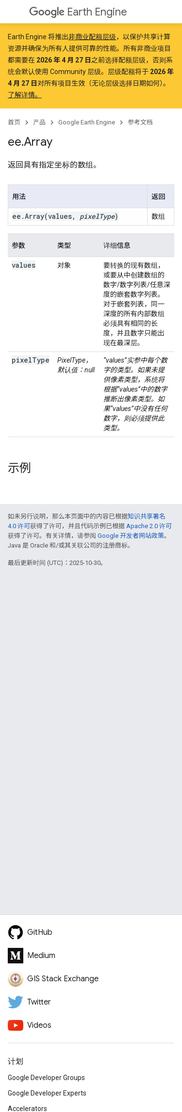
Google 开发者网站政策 (131, 535)
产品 (39, 122)
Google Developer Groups (46, 1078)
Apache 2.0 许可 (149, 526)
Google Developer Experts (47, 1093)
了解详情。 (25, 95)
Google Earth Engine (86, 122)
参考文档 (140, 122)
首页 (14, 122)
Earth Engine (78, 11)
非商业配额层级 (92, 37)
